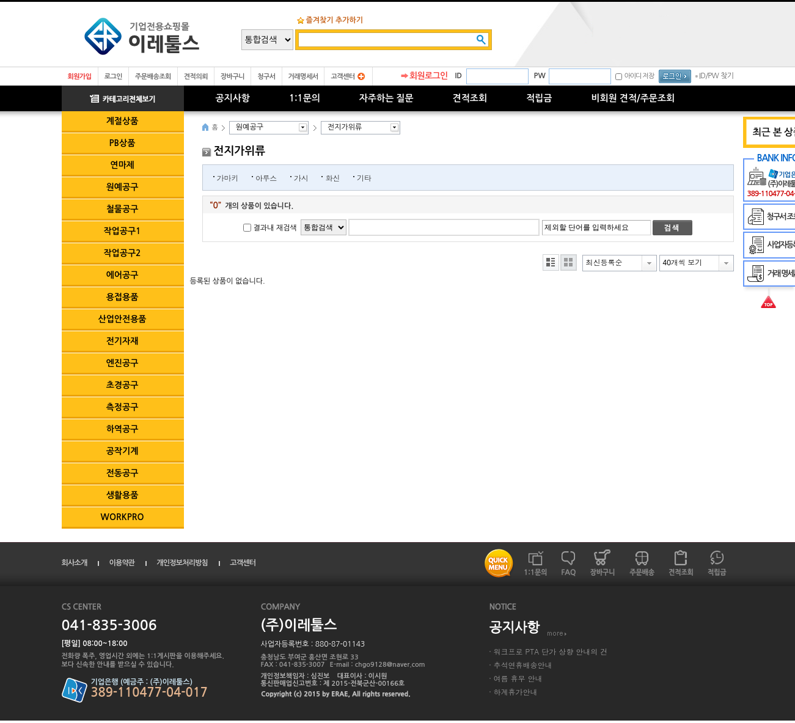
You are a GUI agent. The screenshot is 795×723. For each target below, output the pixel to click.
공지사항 (233, 98)
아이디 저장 (639, 76)
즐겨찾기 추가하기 (335, 20)
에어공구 (122, 275)
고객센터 (342, 76)
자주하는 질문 (386, 98)
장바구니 (232, 76)
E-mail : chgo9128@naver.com (377, 664)
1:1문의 (304, 98)
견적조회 (470, 98)
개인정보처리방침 (182, 563)
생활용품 (122, 495)
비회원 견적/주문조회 (633, 98)
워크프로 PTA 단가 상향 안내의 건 (551, 651)
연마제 (122, 165)
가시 (301, 177)
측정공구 (122, 407)
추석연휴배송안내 (523, 664)
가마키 (227, 177)
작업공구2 (122, 253)
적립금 (539, 98)
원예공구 (122, 187)
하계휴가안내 (516, 691)
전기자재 (122, 341)
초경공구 (122, 385)
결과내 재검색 (275, 228)
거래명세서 (303, 76)
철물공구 (122, 209)
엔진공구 (122, 363)
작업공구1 (122, 231)
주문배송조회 (153, 76)
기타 (364, 177)
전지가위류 (345, 127)
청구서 (266, 76)
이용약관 (121, 563)
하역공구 (122, 429)
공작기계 (122, 451)
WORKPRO (122, 517)
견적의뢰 (196, 76)
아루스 (266, 177)
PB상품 (122, 143)
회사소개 (74, 563)
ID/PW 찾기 (716, 75)
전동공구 (122, 473)
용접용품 (122, 297)
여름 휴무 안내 (518, 678)
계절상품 (122, 121)
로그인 (113, 76)
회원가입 (80, 76)
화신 (332, 177)
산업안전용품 (122, 319)
